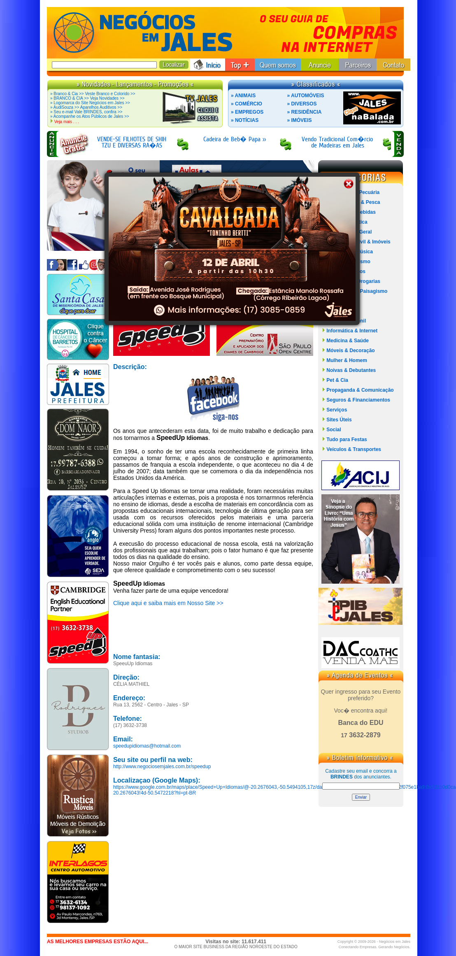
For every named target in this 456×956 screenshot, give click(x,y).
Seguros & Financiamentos (358, 400)
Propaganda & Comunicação (359, 390)
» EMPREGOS (247, 112)
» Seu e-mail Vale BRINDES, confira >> (86, 112)
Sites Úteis (338, 420)
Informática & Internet (351, 331)
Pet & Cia (337, 380)
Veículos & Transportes (353, 449)
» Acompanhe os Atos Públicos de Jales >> (89, 116)
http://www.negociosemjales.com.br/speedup (162, 766)
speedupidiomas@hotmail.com (147, 746)
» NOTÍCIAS (244, 120)
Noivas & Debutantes (351, 370)
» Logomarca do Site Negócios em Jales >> (90, 103)
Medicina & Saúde (347, 341)
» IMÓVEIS (299, 120)
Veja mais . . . (66, 121)
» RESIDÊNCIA (304, 112)
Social (333, 429)
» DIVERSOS (301, 104)
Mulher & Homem (346, 360)
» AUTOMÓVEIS (305, 95)
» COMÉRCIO (246, 104)
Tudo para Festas (346, 439)
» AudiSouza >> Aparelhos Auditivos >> (86, 107)
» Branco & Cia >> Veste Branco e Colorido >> (92, 93)
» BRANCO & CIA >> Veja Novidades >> (87, 98)
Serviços (336, 410)
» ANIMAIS (243, 95)
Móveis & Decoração (350, 350)
